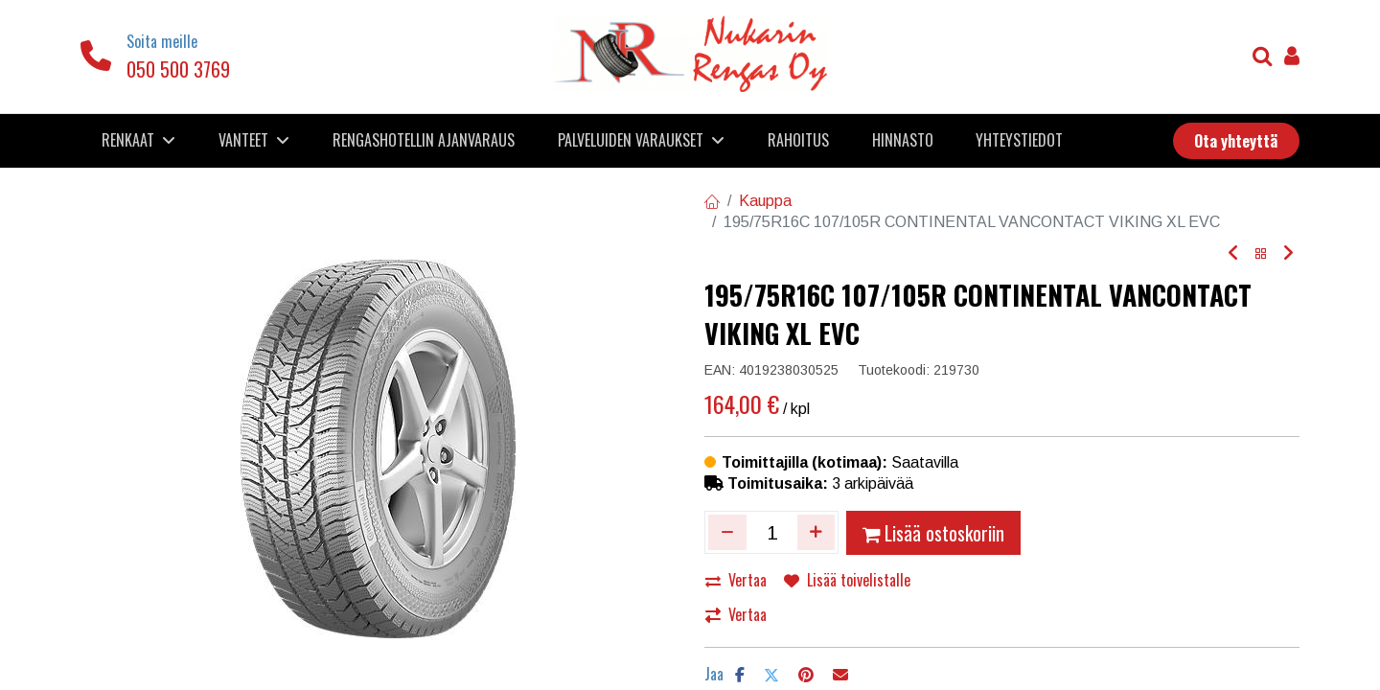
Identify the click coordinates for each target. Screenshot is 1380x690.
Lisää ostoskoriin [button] (933, 532)
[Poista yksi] (727, 532)
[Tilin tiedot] (1292, 58)
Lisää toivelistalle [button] (847, 579)
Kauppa (765, 201)
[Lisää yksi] (816, 532)
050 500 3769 (178, 69)
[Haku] (1263, 58)
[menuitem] (424, 140)
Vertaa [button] (736, 579)
